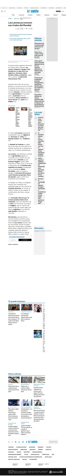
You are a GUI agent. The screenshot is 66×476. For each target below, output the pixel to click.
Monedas (36, 230)
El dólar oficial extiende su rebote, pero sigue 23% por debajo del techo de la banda (39, 392)
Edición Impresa (37, 452)
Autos (26, 454)
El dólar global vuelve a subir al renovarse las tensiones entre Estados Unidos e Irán (13, 431)
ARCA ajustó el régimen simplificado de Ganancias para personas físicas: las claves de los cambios (42, 167)
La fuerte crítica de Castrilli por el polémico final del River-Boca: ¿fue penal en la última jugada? (30, 117)
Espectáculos (35, 454)
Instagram (15, 442)
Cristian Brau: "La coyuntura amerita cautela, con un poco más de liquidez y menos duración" (26, 413)
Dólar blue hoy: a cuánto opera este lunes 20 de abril (39, 46)
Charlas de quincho (34, 7)
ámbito (10, 18)
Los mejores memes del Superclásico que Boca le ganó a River (26, 317)
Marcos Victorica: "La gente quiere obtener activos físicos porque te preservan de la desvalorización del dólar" (39, 415)
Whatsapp (26, 442)
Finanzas (30, 15)
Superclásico (58, 7)
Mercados (24, 449)
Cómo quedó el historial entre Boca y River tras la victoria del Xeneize (20, 39)
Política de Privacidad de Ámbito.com (31, 457)
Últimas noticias (21, 447)
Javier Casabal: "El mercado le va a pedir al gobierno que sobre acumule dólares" (26, 430)
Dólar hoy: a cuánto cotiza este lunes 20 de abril (39, 54)
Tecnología (45, 454)
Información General (15, 454)
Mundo (19, 452)
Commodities (45, 230)
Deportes (16, 18)
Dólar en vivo (12, 7)
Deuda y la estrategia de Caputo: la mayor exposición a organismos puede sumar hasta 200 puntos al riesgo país (42, 191)
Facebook (12, 442)
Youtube (23, 441)
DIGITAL (16, 464)
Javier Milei (51, 7)
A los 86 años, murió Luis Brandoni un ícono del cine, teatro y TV (41, 124)
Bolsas (40, 230)
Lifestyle (48, 449)
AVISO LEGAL (48, 457)
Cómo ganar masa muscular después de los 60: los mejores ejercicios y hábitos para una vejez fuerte (39, 67)
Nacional (11, 452)
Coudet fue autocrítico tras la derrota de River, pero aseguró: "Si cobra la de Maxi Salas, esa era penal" (13, 319)
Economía (21, 15)
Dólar (13, 15)
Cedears (50, 230)
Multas (24, 459)
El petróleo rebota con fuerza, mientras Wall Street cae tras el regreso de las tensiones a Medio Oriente (39, 100)
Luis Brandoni (43, 7)
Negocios (47, 15)
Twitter (9, 441)
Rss (53, 454)
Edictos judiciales (14, 459)
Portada (11, 447)
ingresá (62, 11)
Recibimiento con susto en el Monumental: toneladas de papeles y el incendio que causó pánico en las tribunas (19, 117)
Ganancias (20, 7)
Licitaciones (33, 459)
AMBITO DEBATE (43, 464)
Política (38, 15)
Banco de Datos (13, 449)
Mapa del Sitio (12, 457)
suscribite (58, 11)
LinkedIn (19, 442)
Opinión (55, 15)
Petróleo (26, 7)
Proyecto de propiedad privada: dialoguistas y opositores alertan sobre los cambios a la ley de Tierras (39, 84)
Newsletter (53, 442)
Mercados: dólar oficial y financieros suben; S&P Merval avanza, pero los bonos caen (13, 414)
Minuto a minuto (13, 407)
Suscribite (25, 239)
